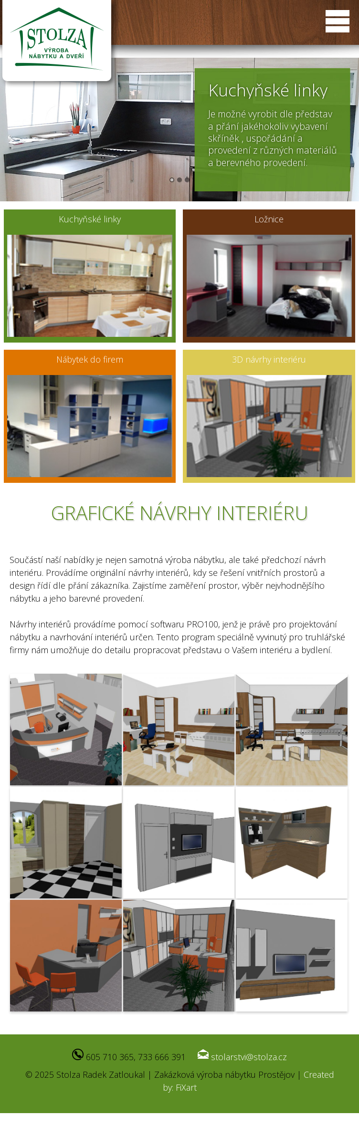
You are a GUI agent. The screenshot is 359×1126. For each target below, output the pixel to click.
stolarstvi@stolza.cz (249, 1057)
